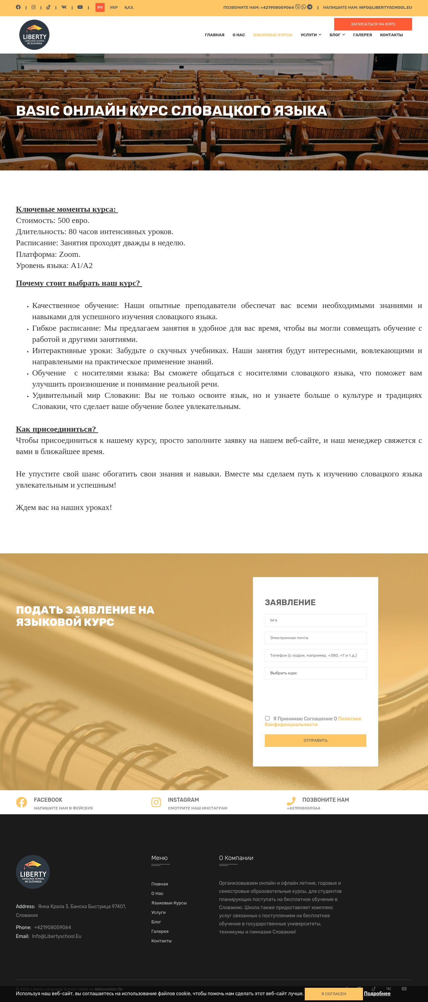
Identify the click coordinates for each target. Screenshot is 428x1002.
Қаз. (129, 7)
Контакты (391, 35)
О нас (239, 35)
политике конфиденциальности (313, 722)
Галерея (362, 35)
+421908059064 (277, 7)
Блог (337, 34)
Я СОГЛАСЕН (333, 993)
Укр (113, 7)
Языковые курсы (273, 35)
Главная (214, 35)
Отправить (315, 740)
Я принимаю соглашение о (313, 722)
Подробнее (377, 994)
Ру (100, 7)
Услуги (311, 34)
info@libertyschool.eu (385, 7)
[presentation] (316, 697)
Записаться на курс (373, 24)
